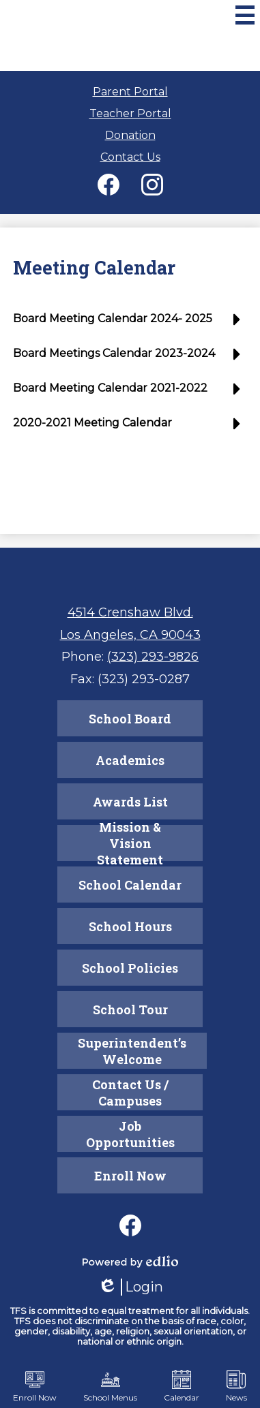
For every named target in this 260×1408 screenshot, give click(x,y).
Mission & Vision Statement (130, 843)
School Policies (130, 968)
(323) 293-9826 (153, 656)
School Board (130, 718)
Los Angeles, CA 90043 (130, 634)
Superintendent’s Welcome (132, 1051)
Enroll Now (130, 1176)
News (236, 1386)
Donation (130, 135)
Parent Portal (130, 91)
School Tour (130, 1009)
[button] (130, 324)
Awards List (130, 802)
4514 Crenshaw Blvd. (130, 612)
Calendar (181, 1386)
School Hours (130, 926)
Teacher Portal (130, 113)
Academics (130, 760)
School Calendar (130, 885)
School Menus (110, 1386)
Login (130, 1287)
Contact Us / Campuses (130, 1092)
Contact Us (130, 157)
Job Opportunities (130, 1134)
